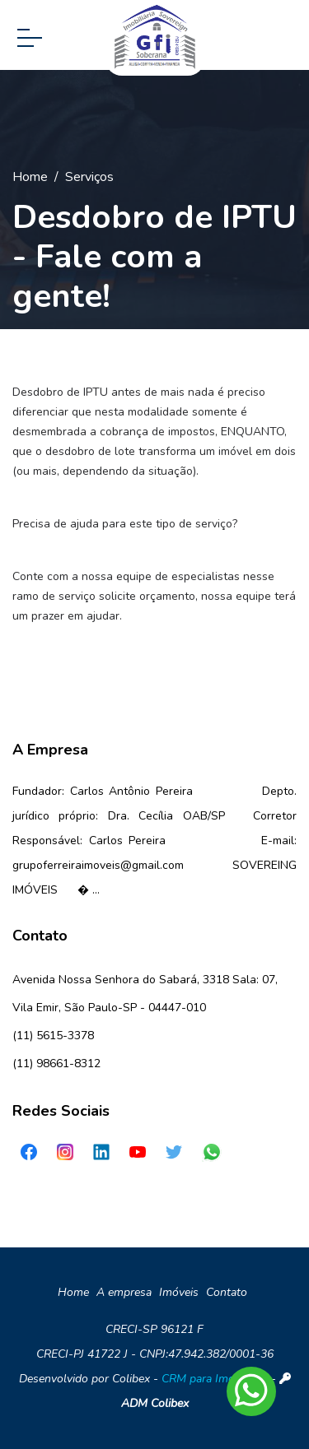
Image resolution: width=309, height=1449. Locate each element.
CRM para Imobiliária (215, 1378)
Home (30, 177)
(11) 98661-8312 (56, 1063)
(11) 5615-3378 (53, 1035)
